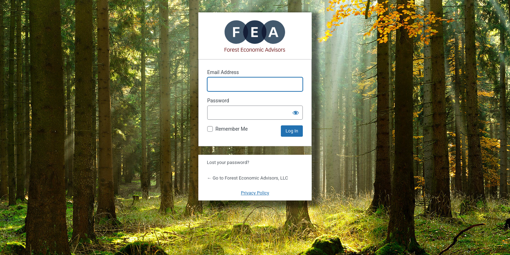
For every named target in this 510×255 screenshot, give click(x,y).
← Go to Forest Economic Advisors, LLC (247, 178)
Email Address (223, 72)
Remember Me (231, 129)
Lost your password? (228, 162)
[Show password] (296, 113)
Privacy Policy (255, 193)
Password (218, 100)
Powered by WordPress (255, 35)
